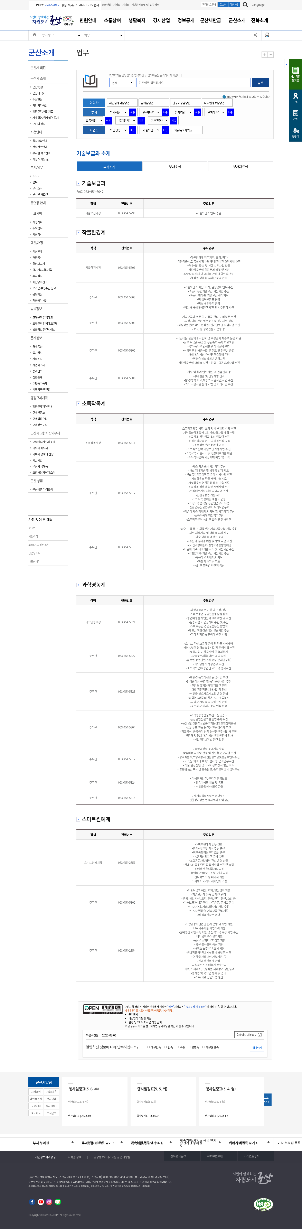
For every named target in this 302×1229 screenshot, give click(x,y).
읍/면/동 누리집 (93, 1142)
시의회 (125, 5)
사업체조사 (38, 365)
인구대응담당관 (181, 103)
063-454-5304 (126, 727)
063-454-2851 (126, 862)
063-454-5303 (126, 323)
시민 (295, 101)
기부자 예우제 (40, 448)
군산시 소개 (39, 80)
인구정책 (154, 5)
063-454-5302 (126, 297)
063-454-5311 (126, 443)
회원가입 (234, 4)
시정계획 (37, 222)
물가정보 (37, 353)
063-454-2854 (126, 950)
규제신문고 (38, 412)
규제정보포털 (39, 425)
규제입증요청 (39, 419)
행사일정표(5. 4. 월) (221, 1088)
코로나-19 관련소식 (38, 545)
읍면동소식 (34, 553)
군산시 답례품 (40, 466)
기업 (295, 119)
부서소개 (109, 166)
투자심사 (37, 276)
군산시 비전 (39, 69)
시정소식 (33, 536)
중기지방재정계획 (42, 270)
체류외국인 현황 (41, 389)
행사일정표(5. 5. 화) (152, 1088)
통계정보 (37, 339)
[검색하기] (245, 5)
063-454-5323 (126, 691)
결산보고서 (38, 263)
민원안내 (87, 20)
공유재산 (37, 294)
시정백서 (37, 234)
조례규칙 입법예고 (42, 317)
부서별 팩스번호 (41, 153)
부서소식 (37, 188)
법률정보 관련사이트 (43, 329)
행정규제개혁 (40, 399)
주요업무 (37, 228)
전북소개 (259, 20)
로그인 (223, 4)
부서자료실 (240, 166)
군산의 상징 (38, 124)
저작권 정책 (74, 1157)
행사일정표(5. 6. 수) (84, 1088)
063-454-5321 (126, 622)
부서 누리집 (41, 1142)
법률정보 (37, 310)
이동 (132, 112)
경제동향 (37, 346)
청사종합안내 (39, 141)
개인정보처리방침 (45, 1157)
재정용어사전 (39, 300)
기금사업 (37, 460)
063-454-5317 (126, 759)
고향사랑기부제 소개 (43, 442)
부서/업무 (48, 35)
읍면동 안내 (39, 204)
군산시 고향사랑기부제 (46, 434)
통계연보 (37, 371)
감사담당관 (147, 103)
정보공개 (186, 20)
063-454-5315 (126, 798)
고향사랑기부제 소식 (43, 472)
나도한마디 (34, 561)
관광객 (295, 136)
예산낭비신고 (39, 282)
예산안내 (37, 251)
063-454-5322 (126, 656)
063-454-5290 (126, 213)
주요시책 (37, 215)
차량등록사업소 (183, 130)
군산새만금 (210, 20)
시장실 (116, 5)
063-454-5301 (126, 268)
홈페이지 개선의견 (246, 1035)
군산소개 (237, 20)
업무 (87, 35)
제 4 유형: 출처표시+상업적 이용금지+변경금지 (149, 1010)
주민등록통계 (39, 383)
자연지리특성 (39, 105)
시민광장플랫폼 (139, 5)
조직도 (36, 176)
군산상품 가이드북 (42, 489)
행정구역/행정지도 (42, 111)
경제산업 (161, 20)
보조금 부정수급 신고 (44, 288)
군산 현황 (37, 87)
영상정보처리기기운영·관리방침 (112, 1157)
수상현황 (37, 99)
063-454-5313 (126, 547)
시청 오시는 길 (40, 159)
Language (258, 4)
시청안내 (37, 133)
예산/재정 (38, 244)
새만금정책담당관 (119, 103)
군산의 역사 (38, 93)
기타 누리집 (237, 1142)
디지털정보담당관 (214, 103)
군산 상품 (37, 482)
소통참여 (112, 20)
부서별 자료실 (40, 194)
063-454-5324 (126, 782)
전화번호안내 (209, 4)
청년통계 (37, 377)
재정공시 (37, 257)
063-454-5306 (126, 378)
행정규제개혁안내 (42, 406)
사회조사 (37, 359)
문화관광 (106, 5)
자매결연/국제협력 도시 (45, 117)
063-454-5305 (126, 350)
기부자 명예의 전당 (42, 454)
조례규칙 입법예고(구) (44, 323)
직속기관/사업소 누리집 (147, 1142)
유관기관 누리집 (191, 1142)
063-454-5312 (126, 493)
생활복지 (137, 20)
